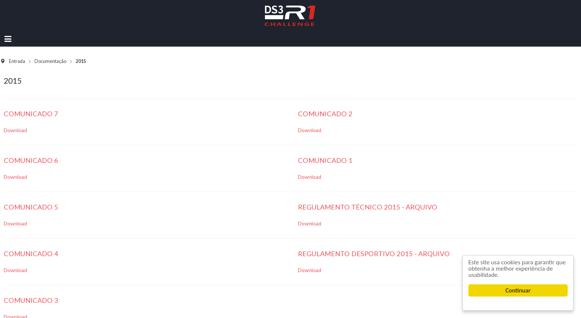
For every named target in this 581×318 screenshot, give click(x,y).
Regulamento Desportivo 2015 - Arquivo (374, 254)
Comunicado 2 (325, 114)
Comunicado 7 (31, 114)
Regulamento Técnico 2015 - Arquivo (367, 207)
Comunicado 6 (31, 160)
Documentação (50, 61)
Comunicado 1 (325, 160)
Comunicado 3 (31, 300)
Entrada (17, 61)
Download (15, 130)
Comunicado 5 (31, 207)
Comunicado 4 (31, 254)
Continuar (518, 290)
